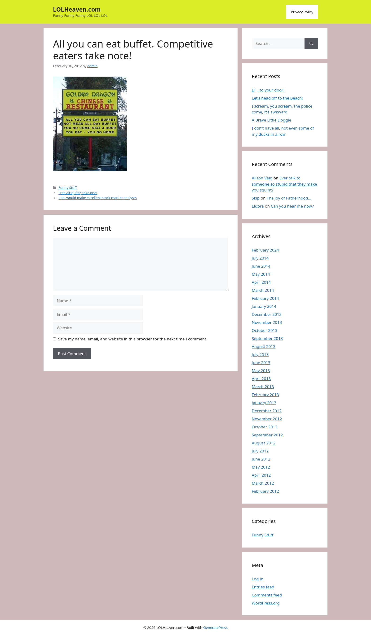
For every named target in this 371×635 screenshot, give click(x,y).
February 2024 (265, 250)
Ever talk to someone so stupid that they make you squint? (284, 184)
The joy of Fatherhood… (289, 198)
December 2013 (267, 314)
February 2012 (265, 491)
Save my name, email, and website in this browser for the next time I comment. (132, 339)
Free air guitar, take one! (77, 193)
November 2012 (267, 419)
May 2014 (261, 274)
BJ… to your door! (268, 90)
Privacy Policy (302, 11)
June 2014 (261, 266)
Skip (256, 198)
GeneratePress (215, 627)
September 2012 (267, 435)
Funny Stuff (67, 187)
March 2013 (263, 386)
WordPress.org (266, 603)
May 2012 (261, 467)
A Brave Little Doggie (271, 120)
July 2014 (260, 258)
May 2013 (261, 370)
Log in (257, 579)
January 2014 (264, 306)
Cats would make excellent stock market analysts (97, 198)
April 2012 (261, 475)
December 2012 (267, 410)
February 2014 (265, 298)
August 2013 (263, 346)
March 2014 (263, 290)
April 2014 (261, 282)
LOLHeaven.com (77, 9)
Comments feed (267, 595)
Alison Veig (262, 178)
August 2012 (263, 443)
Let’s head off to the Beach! (277, 98)
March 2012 (263, 483)
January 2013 (264, 402)
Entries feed (263, 587)
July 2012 (260, 451)
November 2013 (267, 322)
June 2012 (261, 459)
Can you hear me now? (292, 206)
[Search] (311, 43)
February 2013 (265, 394)
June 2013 (261, 362)
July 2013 (260, 354)
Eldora (258, 206)
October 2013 (264, 330)
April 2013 (261, 378)
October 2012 (264, 427)
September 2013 (267, 338)
